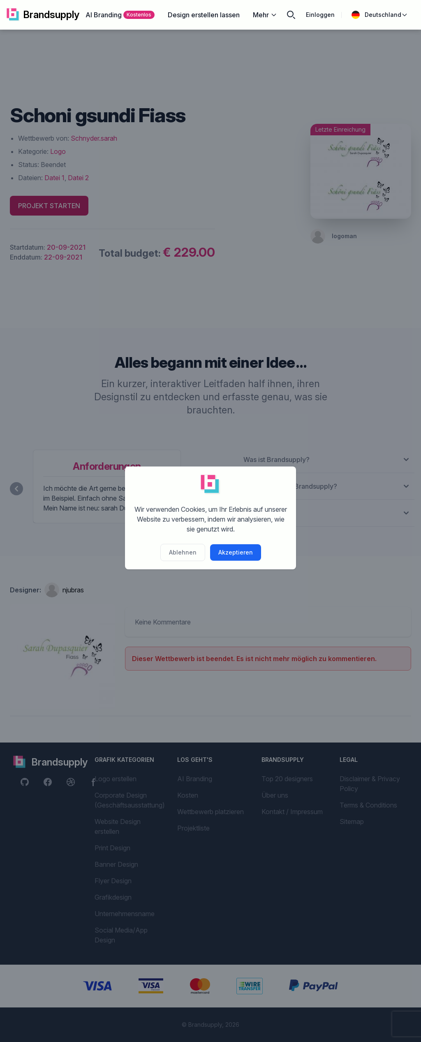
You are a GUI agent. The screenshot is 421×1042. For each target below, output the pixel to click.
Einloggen (320, 14)
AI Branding (120, 15)
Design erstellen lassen (204, 15)
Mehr (265, 15)
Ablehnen (183, 552)
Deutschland (380, 15)
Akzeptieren (235, 552)
